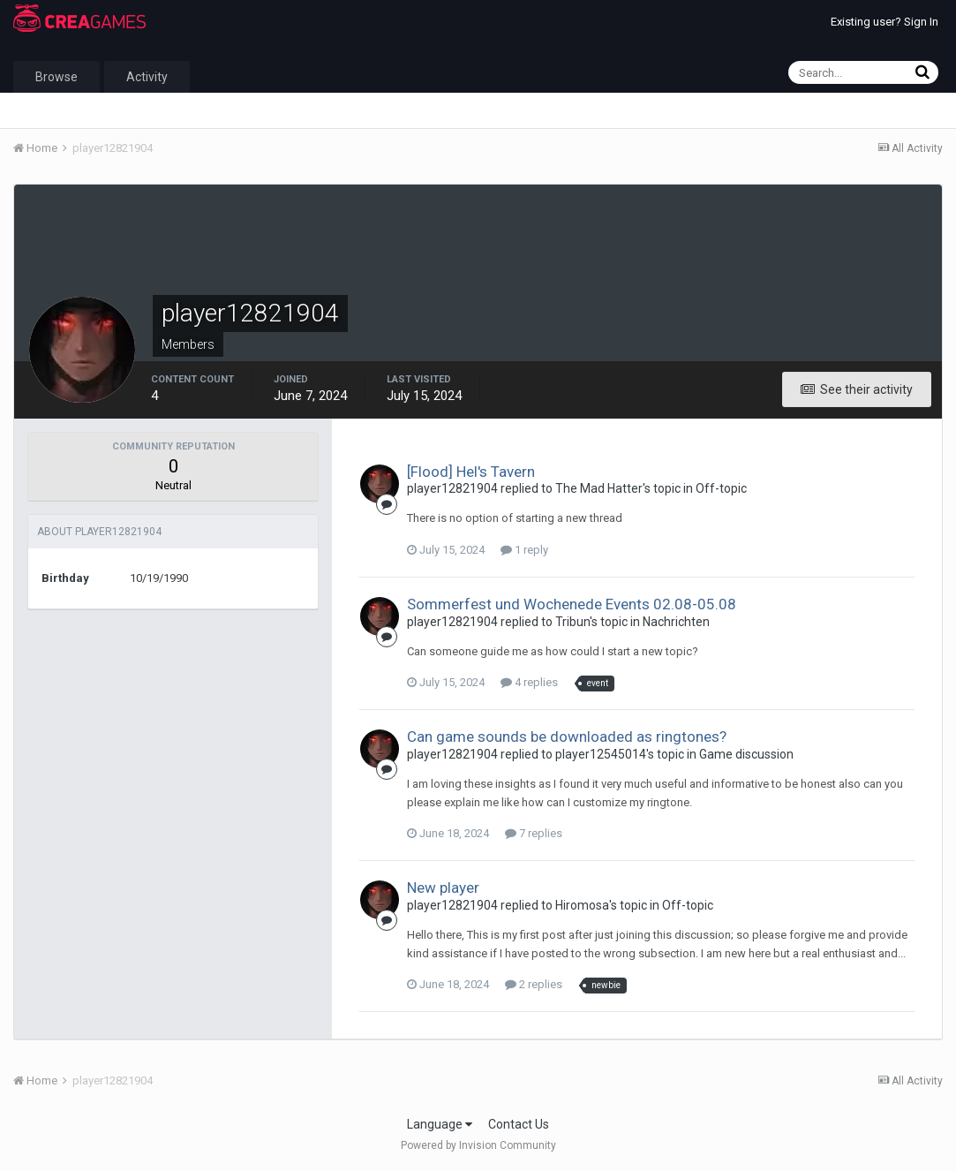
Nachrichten (676, 622)
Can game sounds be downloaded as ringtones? (566, 736)
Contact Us (518, 1124)
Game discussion (746, 754)
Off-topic (721, 488)
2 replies (533, 984)
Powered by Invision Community (478, 1145)
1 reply (524, 549)
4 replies (529, 682)
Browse (56, 77)
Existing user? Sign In (884, 21)
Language (439, 1124)
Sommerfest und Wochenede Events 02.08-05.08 (571, 604)
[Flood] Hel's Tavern (471, 471)
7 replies (533, 833)
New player (443, 887)
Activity (147, 77)
